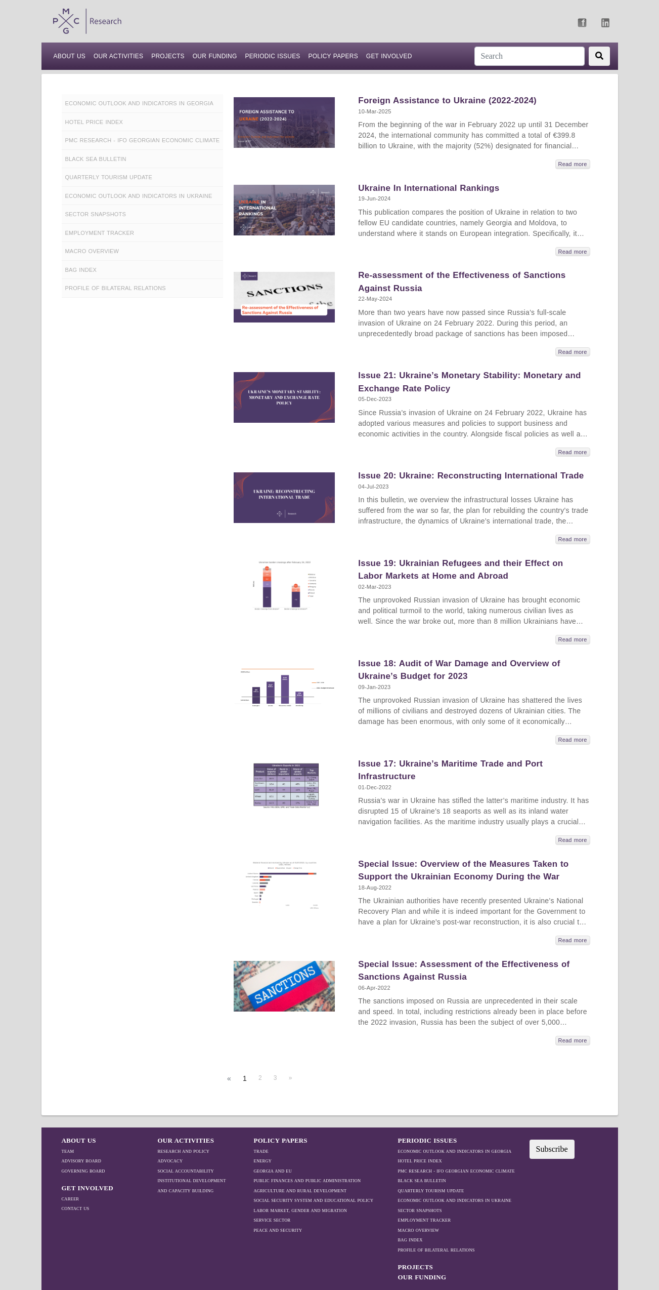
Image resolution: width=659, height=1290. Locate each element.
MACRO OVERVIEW (419, 1230)
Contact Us (76, 1208)
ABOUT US (69, 55)
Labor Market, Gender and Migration (300, 1210)
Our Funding (215, 56)
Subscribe (552, 1149)
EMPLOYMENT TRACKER (424, 1220)
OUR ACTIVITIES (186, 1140)
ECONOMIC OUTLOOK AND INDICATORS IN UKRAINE (455, 1200)
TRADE (261, 1151)
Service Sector (272, 1220)
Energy (263, 1160)
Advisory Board (82, 1160)
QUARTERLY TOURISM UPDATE (431, 1190)
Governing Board (83, 1171)
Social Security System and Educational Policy (314, 1200)
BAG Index (410, 1239)
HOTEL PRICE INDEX (420, 1160)
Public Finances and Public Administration (307, 1180)
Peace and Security (278, 1230)
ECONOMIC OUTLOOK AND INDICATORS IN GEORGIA (455, 1151)
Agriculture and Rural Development (300, 1190)
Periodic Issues (272, 56)
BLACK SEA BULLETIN (422, 1180)
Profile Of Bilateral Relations (436, 1250)
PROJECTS (168, 56)
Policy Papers (333, 56)
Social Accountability (186, 1171)
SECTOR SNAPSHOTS (420, 1210)
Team (68, 1151)
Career (70, 1198)
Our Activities (118, 56)
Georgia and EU (273, 1171)
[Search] (529, 56)
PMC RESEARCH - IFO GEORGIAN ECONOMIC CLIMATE (456, 1171)
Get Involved (389, 56)
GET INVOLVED (87, 1188)
